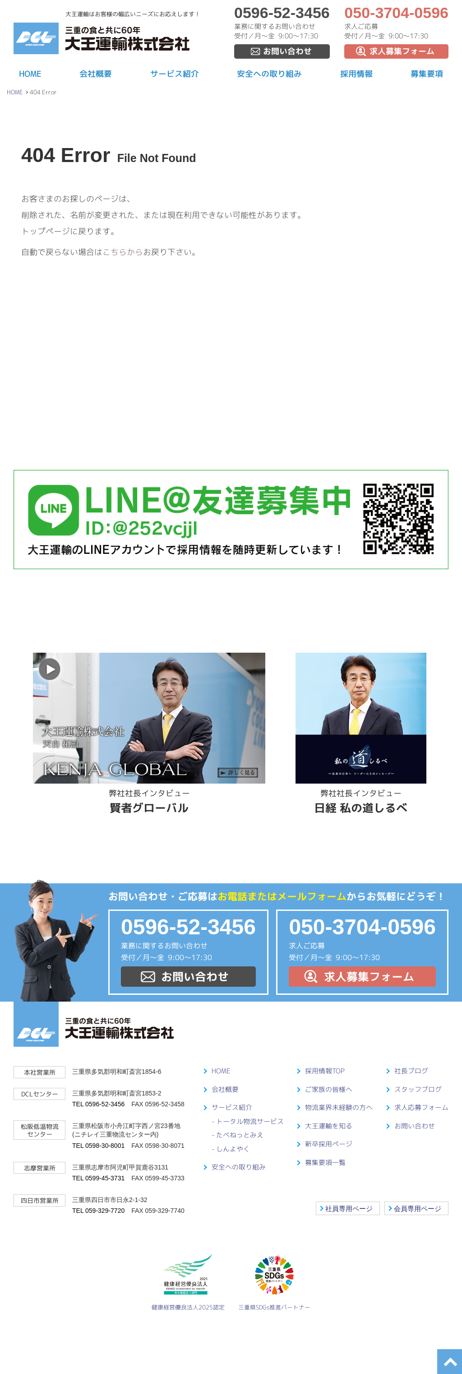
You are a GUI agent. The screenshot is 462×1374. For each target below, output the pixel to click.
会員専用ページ (417, 1208)
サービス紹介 (174, 73)
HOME (30, 73)
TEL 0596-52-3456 (98, 1104)
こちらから (122, 252)
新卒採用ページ (328, 1144)
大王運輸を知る (328, 1126)
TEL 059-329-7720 (98, 1210)
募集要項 (427, 73)
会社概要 (95, 73)
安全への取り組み (269, 73)
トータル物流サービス (250, 1121)
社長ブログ (411, 1071)
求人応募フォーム (421, 1107)
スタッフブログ (418, 1089)
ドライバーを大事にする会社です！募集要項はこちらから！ (231, 391)
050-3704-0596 (396, 12)
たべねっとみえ (239, 1135)
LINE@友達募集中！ (231, 519)
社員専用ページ (349, 1208)
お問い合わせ (287, 51)
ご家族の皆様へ (328, 1089)
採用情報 (356, 73)
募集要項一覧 (325, 1162)
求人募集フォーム (402, 51)
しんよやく (233, 1149)
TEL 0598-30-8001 (98, 1145)
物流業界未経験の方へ (339, 1107)
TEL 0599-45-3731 (98, 1178)
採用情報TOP (325, 1071)
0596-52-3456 (282, 12)
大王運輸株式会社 (127, 38)
